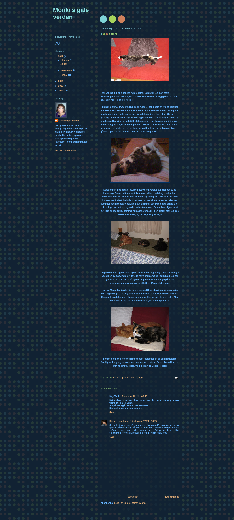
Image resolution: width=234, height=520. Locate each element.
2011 (61, 81)
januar (64, 75)
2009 (61, 90)
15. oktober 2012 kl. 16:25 (143, 421)
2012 (61, 56)
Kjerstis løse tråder (119, 421)
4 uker (63, 64)
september (67, 70)
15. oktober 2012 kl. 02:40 (133, 396)
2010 (61, 86)
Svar (111, 412)
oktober (65, 60)
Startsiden (132, 497)
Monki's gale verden (71, 13)
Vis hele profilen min (65, 150)
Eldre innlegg (172, 497)
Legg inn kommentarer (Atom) (130, 503)
